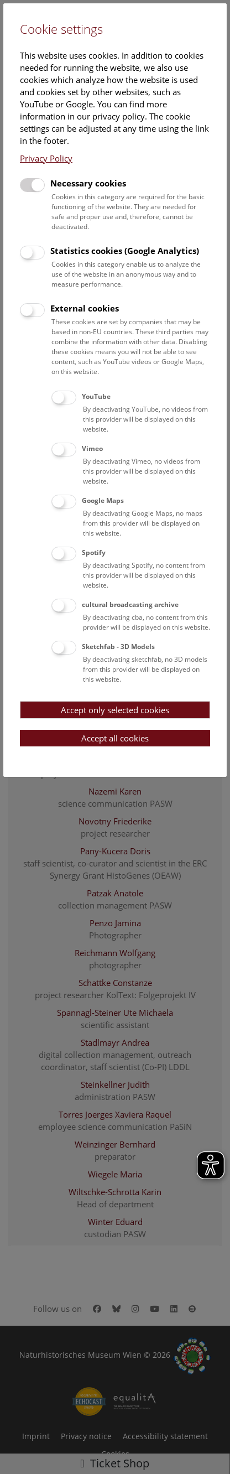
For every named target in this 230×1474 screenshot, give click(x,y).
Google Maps (103, 500)
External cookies (84, 308)
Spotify (94, 552)
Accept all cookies (115, 738)
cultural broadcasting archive (130, 604)
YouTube (96, 396)
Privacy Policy (46, 158)
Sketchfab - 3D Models (118, 646)
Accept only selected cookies (115, 709)
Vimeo (92, 448)
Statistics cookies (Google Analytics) (124, 250)
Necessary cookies (88, 183)
